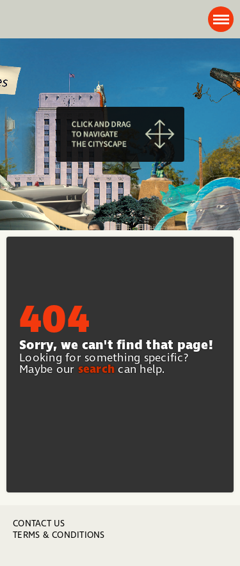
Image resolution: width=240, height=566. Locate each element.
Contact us (39, 523)
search (96, 369)
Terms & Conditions (59, 535)
